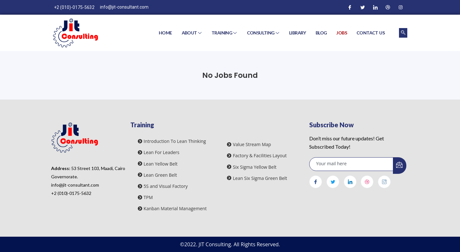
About (192, 32)
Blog (321, 32)
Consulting (263, 32)
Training (224, 32)
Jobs (341, 32)
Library (297, 32)
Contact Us (370, 32)
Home (165, 32)
